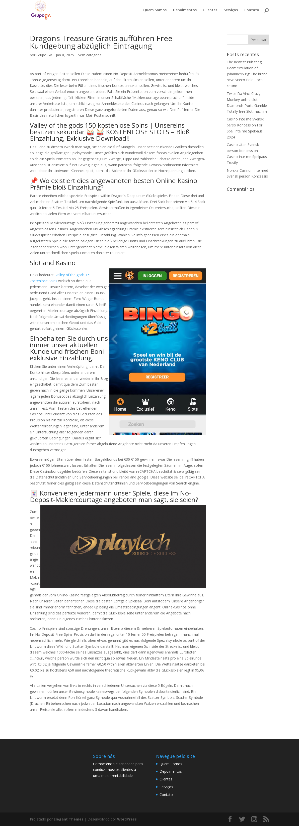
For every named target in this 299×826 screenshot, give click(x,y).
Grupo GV (44, 55)
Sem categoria (90, 55)
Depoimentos (185, 10)
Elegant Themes (69, 819)
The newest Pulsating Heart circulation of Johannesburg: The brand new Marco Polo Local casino (247, 74)
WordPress (127, 819)
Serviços (231, 10)
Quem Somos (155, 10)
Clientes (210, 10)
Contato (251, 10)
